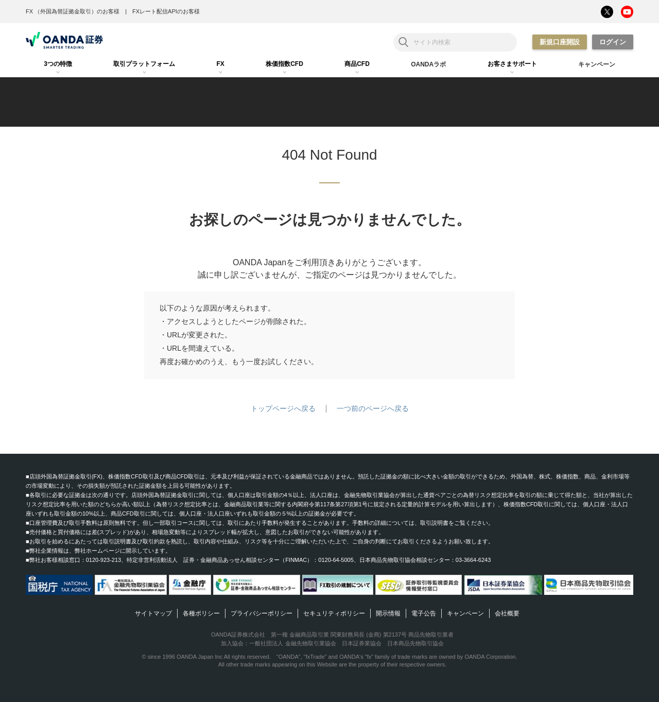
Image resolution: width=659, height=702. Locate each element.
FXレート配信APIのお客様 (166, 11)
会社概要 (507, 613)
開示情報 (388, 613)
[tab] (58, 64)
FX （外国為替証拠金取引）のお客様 (72, 11)
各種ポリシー (201, 613)
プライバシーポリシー (261, 613)
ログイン (612, 42)
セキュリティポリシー (334, 613)
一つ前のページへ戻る (373, 408)
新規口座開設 (560, 42)
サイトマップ (153, 613)
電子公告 (423, 613)
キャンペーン (465, 613)
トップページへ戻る (283, 408)
